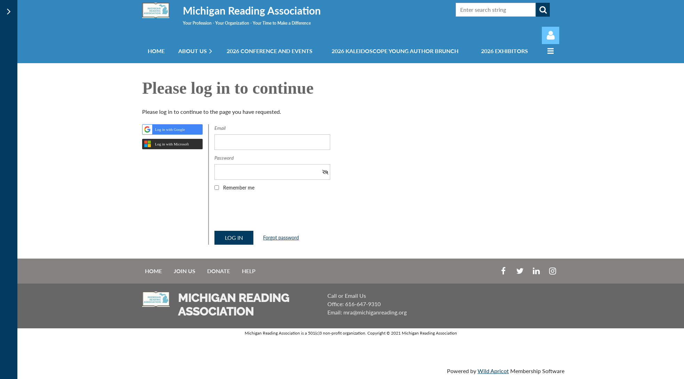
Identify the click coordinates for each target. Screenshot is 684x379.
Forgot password (281, 238)
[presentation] (267, 213)
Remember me (238, 188)
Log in (550, 35)
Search (543, 10)
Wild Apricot (493, 371)
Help (248, 271)
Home (153, 271)
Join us (184, 271)
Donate (218, 271)
